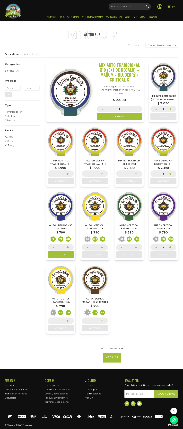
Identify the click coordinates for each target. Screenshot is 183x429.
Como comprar (53, 385)
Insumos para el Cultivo (69, 17)
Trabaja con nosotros (16, 393)
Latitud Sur (29, 54)
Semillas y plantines (114, 17)
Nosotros (153, 17)
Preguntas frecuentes (16, 389)
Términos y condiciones (57, 402)
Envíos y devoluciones (56, 393)
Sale (135, 17)
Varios (127, 17)
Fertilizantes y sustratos (92, 17)
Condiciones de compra (57, 389)
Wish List (89, 397)
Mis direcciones (93, 393)
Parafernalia (51, 17)
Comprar (119, 116)
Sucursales (10, 397)
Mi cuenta (90, 385)
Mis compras (91, 389)
